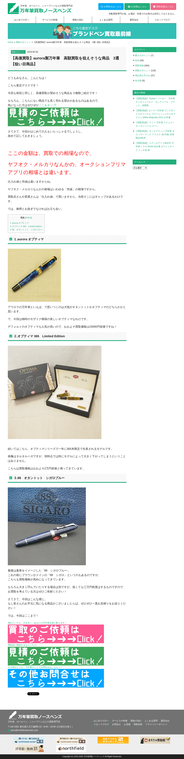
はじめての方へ (21, 20)
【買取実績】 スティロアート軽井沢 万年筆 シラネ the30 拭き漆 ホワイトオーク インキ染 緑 (154, 146)
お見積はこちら (137, 6)
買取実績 (139, 65)
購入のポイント (142, 55)
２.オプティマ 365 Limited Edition (26, 226)
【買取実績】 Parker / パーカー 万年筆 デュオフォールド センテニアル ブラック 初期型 (156, 102)
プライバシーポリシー (156, 724)
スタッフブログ (162, 20)
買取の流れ (77, 20)
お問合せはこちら (111, 6)
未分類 (138, 80)
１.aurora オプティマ (19, 223)
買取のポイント (18, 52)
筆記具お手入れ (142, 75)
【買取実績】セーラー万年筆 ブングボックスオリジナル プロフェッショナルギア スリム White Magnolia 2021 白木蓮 (155, 114)
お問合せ (116, 724)
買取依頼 (138, 724)
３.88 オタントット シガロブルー (26, 229)
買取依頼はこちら (163, 6)
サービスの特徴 (49, 20)
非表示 (28, 218)
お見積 (127, 724)
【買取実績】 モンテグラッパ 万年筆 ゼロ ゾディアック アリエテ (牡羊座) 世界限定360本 (154, 134)
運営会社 (134, 20)
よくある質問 (106, 20)
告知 (137, 60)
